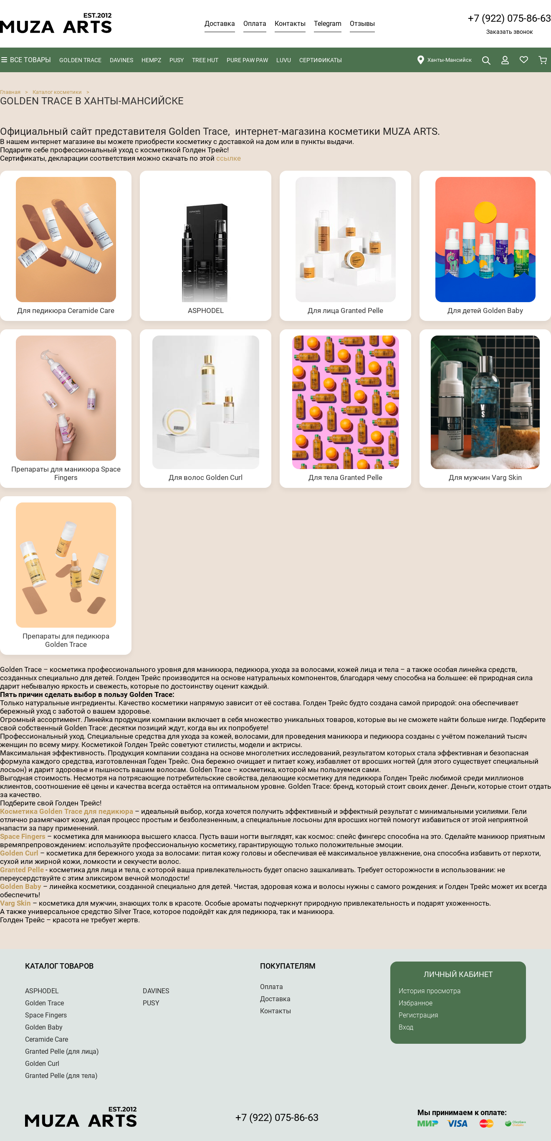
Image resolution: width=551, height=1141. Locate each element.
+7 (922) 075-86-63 (509, 18)
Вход (406, 1027)
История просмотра (430, 991)
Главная (10, 92)
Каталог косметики (57, 92)
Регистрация (418, 1015)
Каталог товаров (59, 966)
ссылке (228, 158)
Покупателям (288, 966)
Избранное (415, 1003)
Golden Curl (19, 853)
